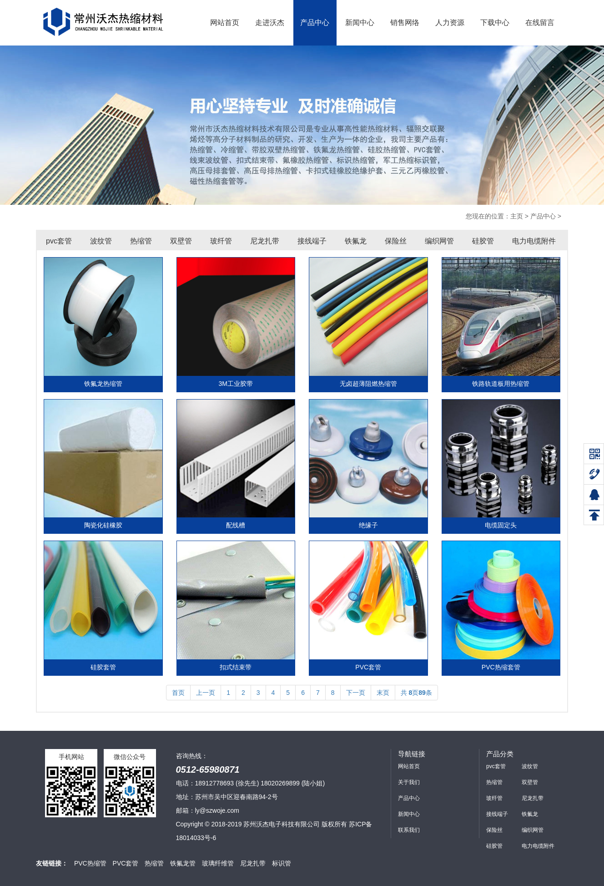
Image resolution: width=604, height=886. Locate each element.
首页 (178, 692)
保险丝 (396, 241)
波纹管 (101, 241)
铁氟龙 (356, 241)
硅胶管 (483, 241)
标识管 (281, 863)
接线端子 (312, 241)
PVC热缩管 (90, 863)
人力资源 (449, 22)
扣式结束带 (236, 667)
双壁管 (181, 241)
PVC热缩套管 (501, 667)
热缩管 (141, 241)
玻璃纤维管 (218, 863)
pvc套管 (59, 241)
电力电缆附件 (534, 241)
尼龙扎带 (264, 241)
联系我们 (409, 830)
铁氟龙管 (183, 863)
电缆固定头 (501, 525)
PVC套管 (368, 667)
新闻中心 (359, 22)
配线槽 (235, 525)
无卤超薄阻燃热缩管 (368, 383)
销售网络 (404, 22)
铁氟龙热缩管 (103, 383)
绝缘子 (368, 525)
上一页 (205, 692)
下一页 (355, 692)
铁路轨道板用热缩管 (500, 383)
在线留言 (539, 22)
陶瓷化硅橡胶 (103, 525)
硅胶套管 (103, 667)
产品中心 (314, 22)
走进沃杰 (269, 22)
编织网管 (439, 241)
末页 (383, 692)
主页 (516, 216)
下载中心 (494, 22)
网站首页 (224, 22)
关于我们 (409, 782)
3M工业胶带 (236, 383)
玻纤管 (221, 241)
